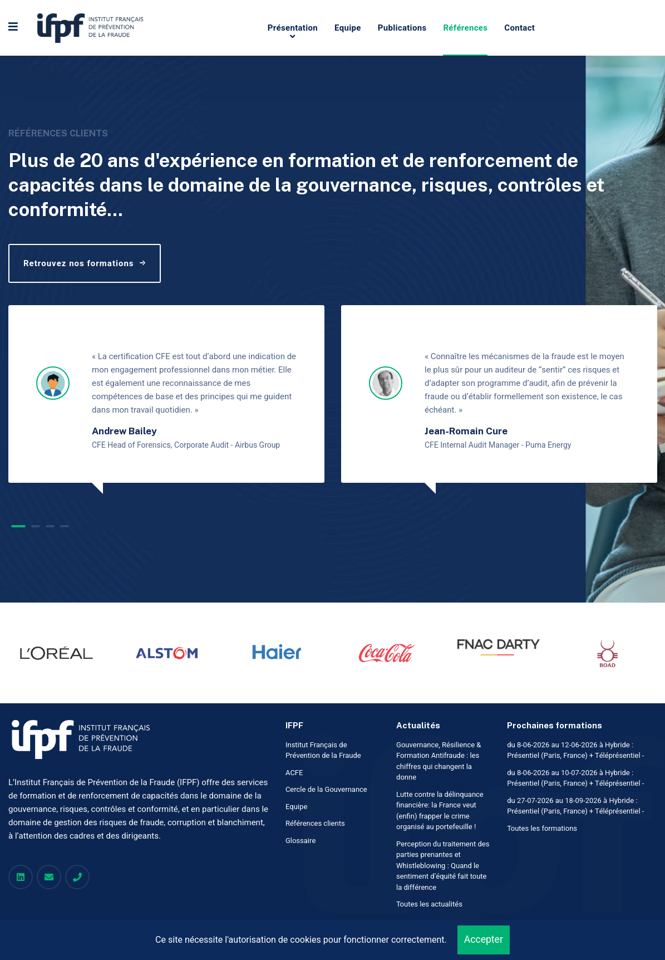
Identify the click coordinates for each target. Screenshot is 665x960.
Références (465, 28)
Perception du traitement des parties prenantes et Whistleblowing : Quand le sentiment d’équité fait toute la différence (442, 866)
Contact (519, 28)
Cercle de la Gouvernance (326, 789)
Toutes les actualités (429, 904)
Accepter (483, 940)
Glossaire (300, 840)
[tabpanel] (166, 394)
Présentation (293, 28)
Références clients (315, 823)
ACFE (294, 772)
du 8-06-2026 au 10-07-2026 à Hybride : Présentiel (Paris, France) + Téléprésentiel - (575, 778)
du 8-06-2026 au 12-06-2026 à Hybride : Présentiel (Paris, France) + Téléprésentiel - (575, 750)
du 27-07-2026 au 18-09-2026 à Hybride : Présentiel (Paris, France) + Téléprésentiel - (575, 806)
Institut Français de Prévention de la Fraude (323, 750)
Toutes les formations (542, 828)
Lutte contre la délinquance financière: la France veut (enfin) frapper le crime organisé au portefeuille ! (440, 810)
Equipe (347, 28)
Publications (402, 28)
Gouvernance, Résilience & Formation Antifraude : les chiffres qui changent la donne (438, 761)
